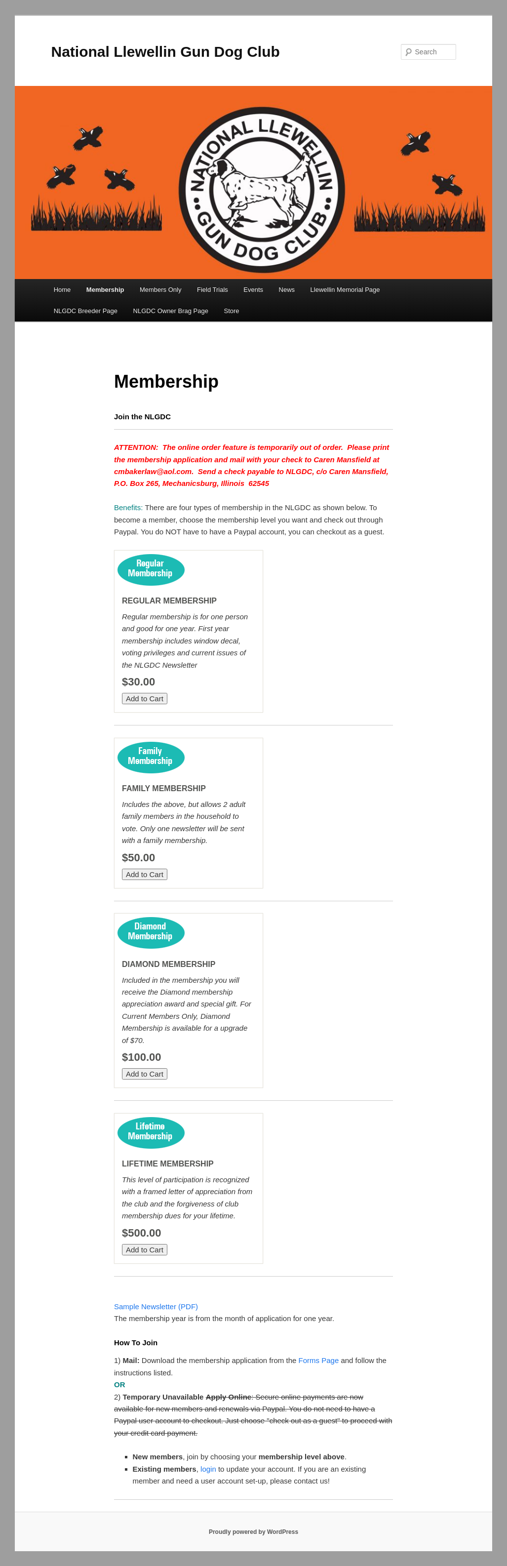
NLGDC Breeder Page (85, 311)
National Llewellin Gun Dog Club (165, 51)
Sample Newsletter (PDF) (156, 1306)
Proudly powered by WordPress (253, 1531)
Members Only (161, 289)
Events (253, 289)
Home (62, 289)
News (287, 289)
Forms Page (319, 1360)
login (208, 1469)
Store (231, 311)
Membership (105, 289)
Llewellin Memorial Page (345, 289)
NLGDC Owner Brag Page (170, 311)
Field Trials (212, 289)
